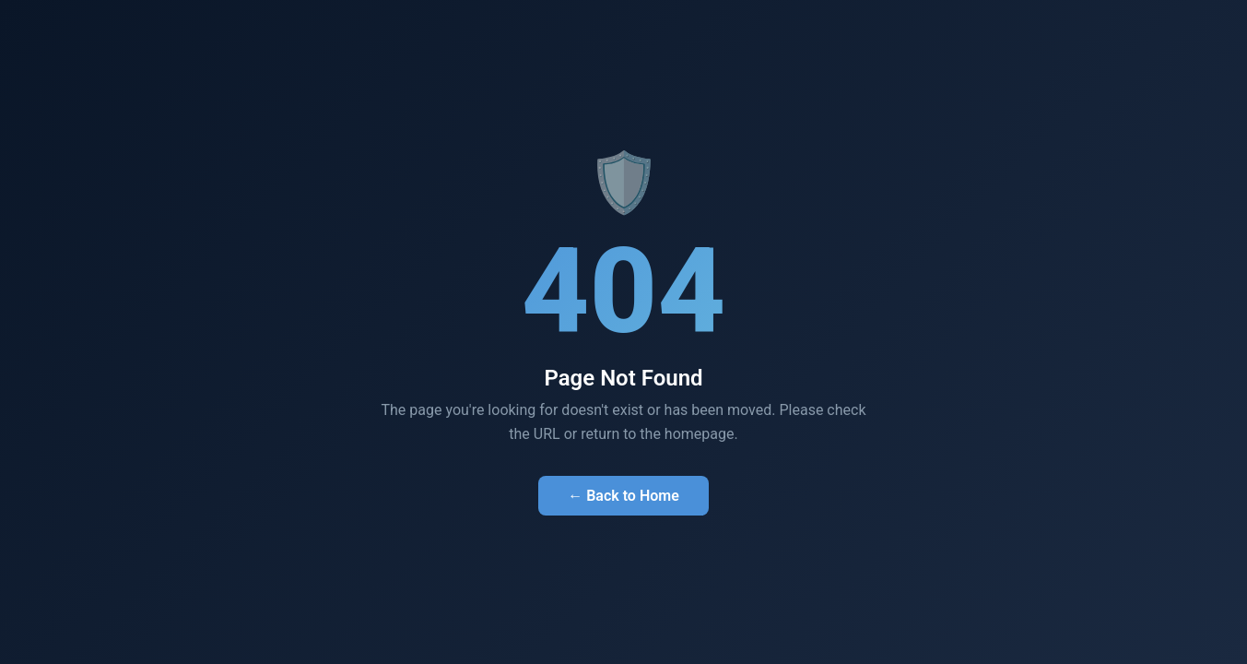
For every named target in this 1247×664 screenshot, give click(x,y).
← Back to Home (623, 495)
